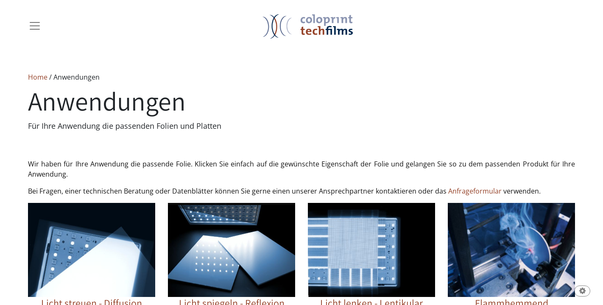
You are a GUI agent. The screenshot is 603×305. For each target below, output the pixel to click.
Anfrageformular (475, 191)
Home (37, 77)
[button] (582, 292)
